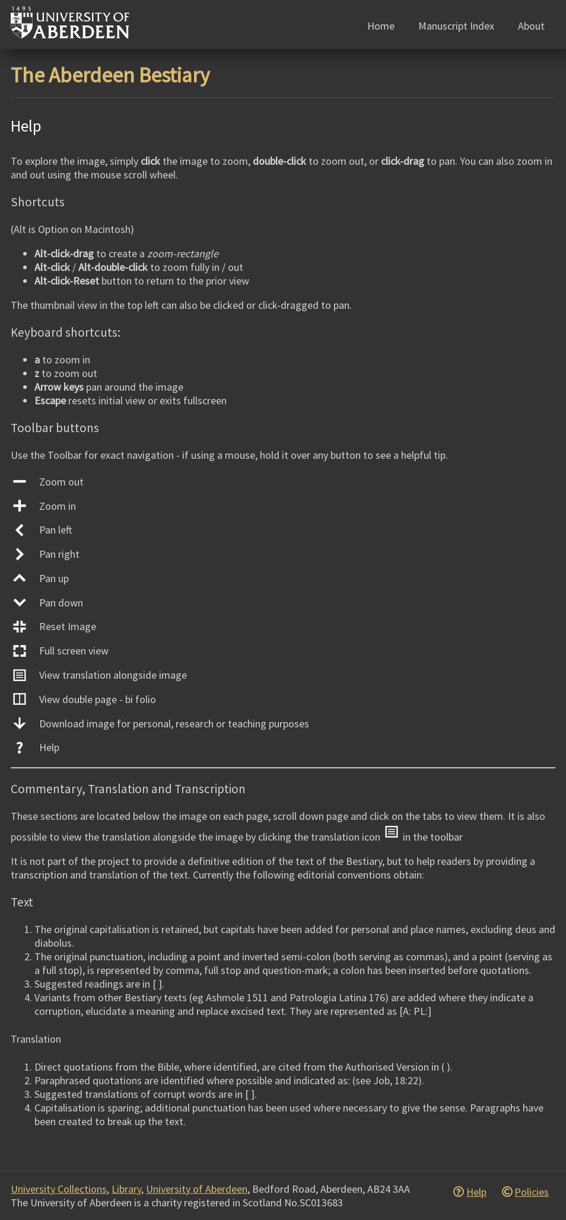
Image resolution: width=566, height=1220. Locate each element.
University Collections (59, 1189)
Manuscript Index (456, 26)
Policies (531, 1192)
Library (126, 1189)
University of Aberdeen (196, 1189)
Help (476, 1192)
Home (381, 26)
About (531, 26)
